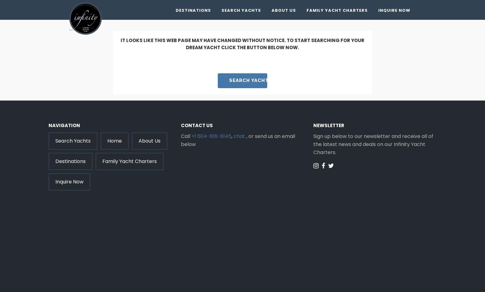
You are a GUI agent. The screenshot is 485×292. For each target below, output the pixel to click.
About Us (284, 10)
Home (114, 140)
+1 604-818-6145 (211, 136)
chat (239, 136)
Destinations (193, 10)
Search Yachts (241, 10)
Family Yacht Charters (337, 10)
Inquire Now (394, 10)
